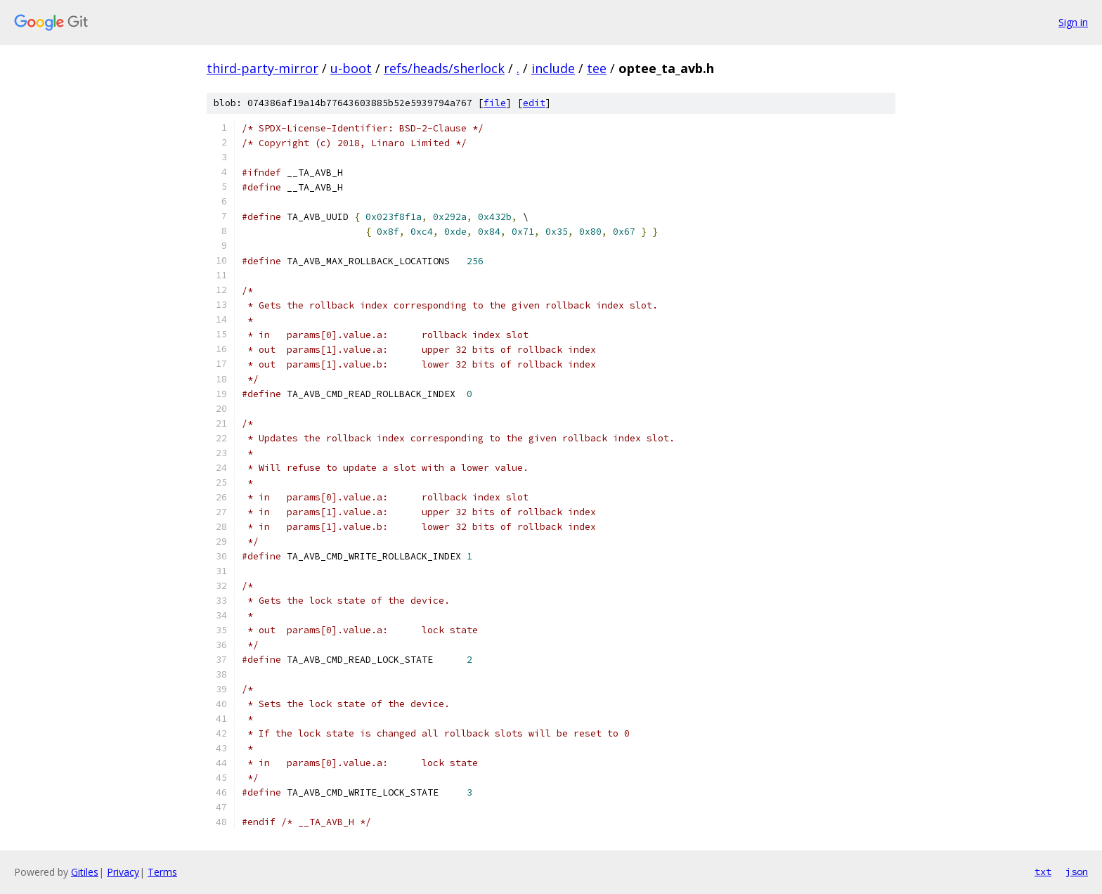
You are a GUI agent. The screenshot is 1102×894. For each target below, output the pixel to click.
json (1076, 871)
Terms (162, 872)
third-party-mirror (262, 68)
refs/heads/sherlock (444, 68)
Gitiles (84, 872)
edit (534, 103)
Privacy (123, 872)
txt (1043, 871)
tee (597, 68)
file (495, 103)
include (553, 68)
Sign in (1073, 22)
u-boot (351, 68)
